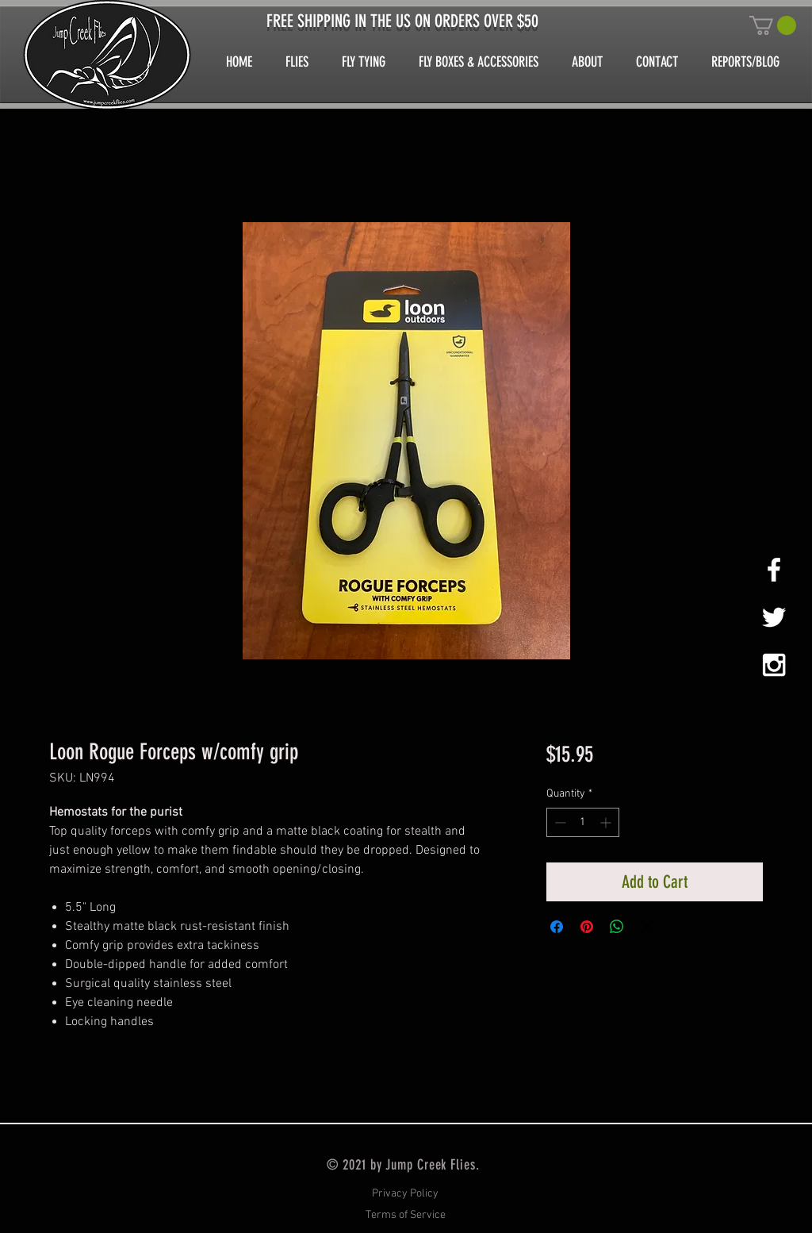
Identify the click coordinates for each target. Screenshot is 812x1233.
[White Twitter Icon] (774, 617)
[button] (772, 25)
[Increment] (607, 822)
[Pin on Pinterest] (586, 926)
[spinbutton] (583, 822)
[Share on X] (647, 926)
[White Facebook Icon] (774, 570)
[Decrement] (559, 822)
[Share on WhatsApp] (616, 926)
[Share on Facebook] (556, 926)
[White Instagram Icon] (774, 665)
